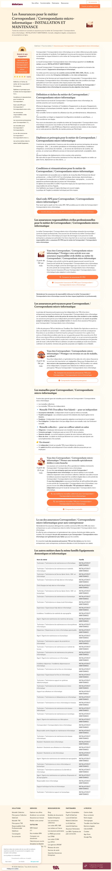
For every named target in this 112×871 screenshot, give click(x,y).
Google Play (88, 837)
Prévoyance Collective (19, 815)
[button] (11, 869)
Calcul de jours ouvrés (37, 841)
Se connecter (93, 2)
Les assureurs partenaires (56, 831)
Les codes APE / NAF (54, 825)
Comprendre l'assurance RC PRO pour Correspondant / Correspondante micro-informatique (72, 284)
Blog (49, 812)
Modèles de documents (55, 815)
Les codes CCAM (53, 839)
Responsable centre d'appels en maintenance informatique (56, 731)
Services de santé (53, 850)
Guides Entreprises (54, 818)
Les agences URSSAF (55, 845)
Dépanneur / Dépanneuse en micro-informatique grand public (57, 630)
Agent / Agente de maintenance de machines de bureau (55, 619)
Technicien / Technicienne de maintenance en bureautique (56, 596)
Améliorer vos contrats (37, 815)
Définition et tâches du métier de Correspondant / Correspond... (21, 84)
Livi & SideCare (70, 823)
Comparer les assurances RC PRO (73, 277)
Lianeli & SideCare (71, 826)
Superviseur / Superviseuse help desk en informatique (54, 608)
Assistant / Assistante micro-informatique (50, 742)
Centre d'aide (88, 812)
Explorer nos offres (36, 812)
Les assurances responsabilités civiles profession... (20, 115)
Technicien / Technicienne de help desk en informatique (55, 580)
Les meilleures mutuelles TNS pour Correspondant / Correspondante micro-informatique (72, 503)
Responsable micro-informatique (47, 781)
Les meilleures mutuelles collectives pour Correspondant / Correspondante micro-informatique (72, 495)
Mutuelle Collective (18, 812)
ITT (31, 831)
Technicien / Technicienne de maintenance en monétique (55, 714)
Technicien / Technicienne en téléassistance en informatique (56, 697)
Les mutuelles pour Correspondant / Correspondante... (19, 128)
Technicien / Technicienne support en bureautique (53, 792)
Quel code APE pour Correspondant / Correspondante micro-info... (22, 107)
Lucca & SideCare (71, 818)
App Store (87, 834)
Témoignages (88, 820)
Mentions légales (89, 826)
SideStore (15, 831)
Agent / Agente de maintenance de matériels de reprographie (57, 758)
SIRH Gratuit (34, 828)
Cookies (86, 831)
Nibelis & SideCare (72, 820)
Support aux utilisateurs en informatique (49, 691)
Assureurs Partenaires (73, 829)
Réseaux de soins (53, 847)
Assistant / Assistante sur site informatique (50, 753)
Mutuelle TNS (16, 820)
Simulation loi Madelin (37, 844)
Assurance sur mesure (37, 818)
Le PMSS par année (54, 834)
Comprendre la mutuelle (72, 509)
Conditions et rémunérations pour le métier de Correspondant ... (22, 99)
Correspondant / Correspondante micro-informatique (54, 725)
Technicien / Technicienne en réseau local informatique (55, 602)
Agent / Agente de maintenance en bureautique (52, 636)
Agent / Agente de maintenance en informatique (52, 658)
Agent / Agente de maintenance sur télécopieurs (52, 719)
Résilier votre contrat (36, 820)
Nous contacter (89, 815)
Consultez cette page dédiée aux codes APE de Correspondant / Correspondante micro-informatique (67, 211)
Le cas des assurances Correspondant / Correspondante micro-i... (21, 135)
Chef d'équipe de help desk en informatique (51, 585)
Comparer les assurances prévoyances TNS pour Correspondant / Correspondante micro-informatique (73, 374)
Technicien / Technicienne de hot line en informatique (54, 669)
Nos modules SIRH (36, 833)
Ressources (64, 3)
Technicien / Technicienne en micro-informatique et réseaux (56, 703)
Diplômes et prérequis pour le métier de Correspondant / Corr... (22, 92)
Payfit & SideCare (71, 815)
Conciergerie (16, 834)
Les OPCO (51, 842)
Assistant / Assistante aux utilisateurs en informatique (53, 747)
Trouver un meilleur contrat (89, 6)
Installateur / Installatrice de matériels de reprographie (54, 613)
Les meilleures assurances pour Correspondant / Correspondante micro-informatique (22, 66)
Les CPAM (51, 836)
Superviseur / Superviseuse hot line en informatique (53, 675)
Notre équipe (88, 818)
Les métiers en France (55, 828)
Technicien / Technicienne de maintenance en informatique (56, 563)
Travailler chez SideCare (91, 823)
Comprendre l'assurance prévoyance (72, 380)
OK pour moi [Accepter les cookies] (17, 861)
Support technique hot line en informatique (51, 786)
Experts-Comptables (72, 812)
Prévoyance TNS (17, 823)
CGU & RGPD (88, 829)
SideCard (15, 818)
